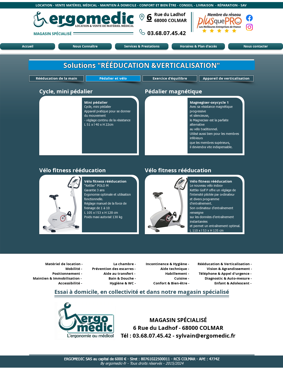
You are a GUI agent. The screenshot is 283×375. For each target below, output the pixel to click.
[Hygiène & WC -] (122, 283)
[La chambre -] (122, 263)
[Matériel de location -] (64, 263)
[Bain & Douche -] (122, 278)
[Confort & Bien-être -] (169, 283)
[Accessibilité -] (68, 283)
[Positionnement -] (68, 273)
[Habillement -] (175, 273)
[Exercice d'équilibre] (170, 78)
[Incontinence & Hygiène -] (168, 263)
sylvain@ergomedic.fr (205, 335)
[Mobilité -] (68, 268)
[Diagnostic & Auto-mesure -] (226, 278)
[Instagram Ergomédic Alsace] (249, 27)
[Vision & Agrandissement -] (228, 268)
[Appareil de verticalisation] (226, 78)
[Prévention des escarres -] (113, 268)
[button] (89, 125)
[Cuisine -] (175, 278)
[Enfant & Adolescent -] (231, 283)
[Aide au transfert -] (118, 273)
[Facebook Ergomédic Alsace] (249, 18)
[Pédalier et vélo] (113, 78)
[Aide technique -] (175, 268)
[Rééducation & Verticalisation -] (225, 263)
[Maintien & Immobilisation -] (56, 278)
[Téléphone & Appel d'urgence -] (224, 273)
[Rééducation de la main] (56, 78)
